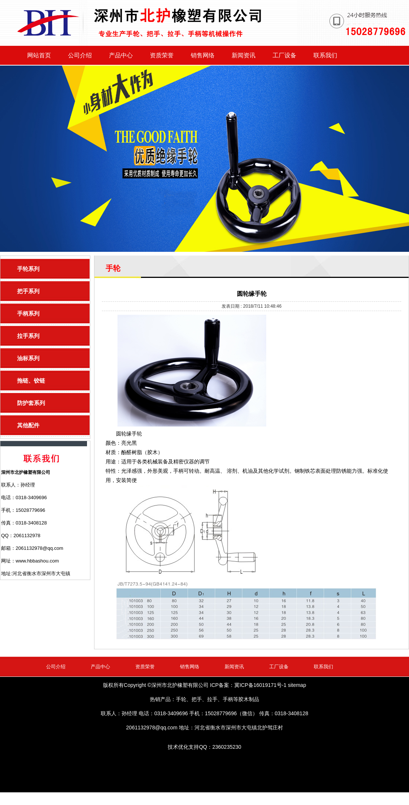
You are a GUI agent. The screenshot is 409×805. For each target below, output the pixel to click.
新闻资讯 (243, 55)
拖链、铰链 (31, 380)
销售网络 (203, 55)
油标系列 (28, 358)
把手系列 (28, 291)
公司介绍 (80, 55)
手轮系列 (28, 269)
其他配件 (28, 425)
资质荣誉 (162, 55)
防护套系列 (31, 403)
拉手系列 (28, 336)
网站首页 (39, 55)
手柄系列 (28, 313)
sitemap (297, 685)
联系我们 (325, 55)
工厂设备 (284, 55)
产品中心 (121, 55)
